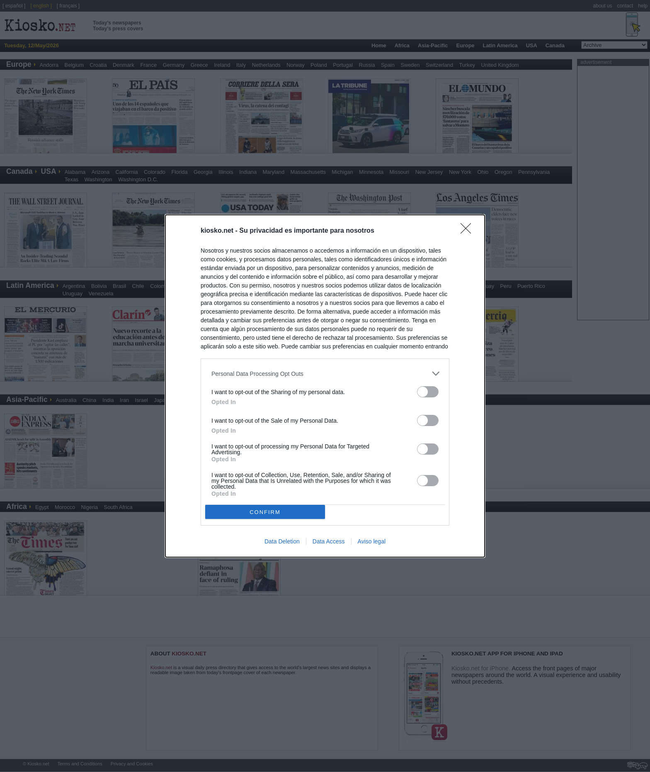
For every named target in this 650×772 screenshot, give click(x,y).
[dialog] (325, 386)
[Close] (468, 231)
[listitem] (325, 373)
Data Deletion (282, 541)
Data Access (329, 541)
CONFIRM (265, 512)
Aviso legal (372, 541)
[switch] (428, 391)
